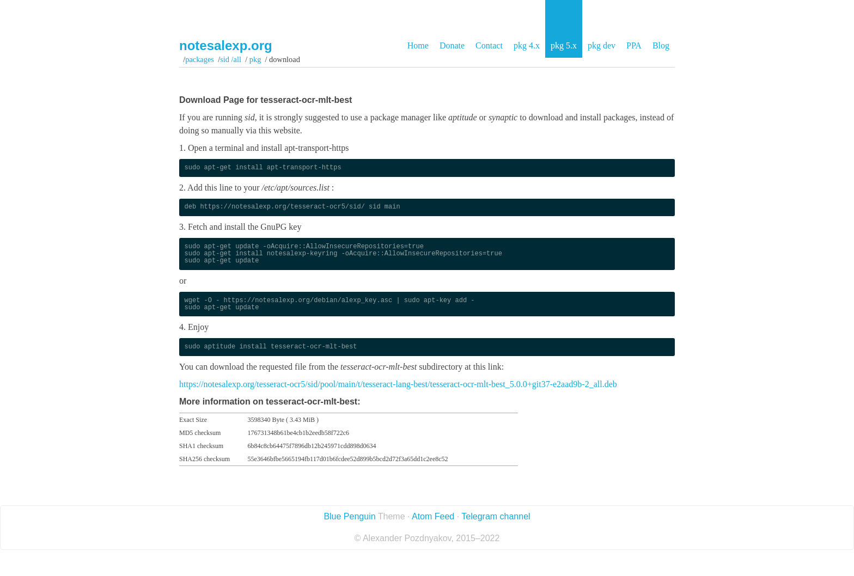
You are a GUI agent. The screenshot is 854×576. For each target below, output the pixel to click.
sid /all (230, 59)
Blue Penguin (349, 516)
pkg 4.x (527, 45)
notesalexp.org (225, 45)
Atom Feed (433, 516)
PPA (634, 45)
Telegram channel (495, 516)
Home (418, 45)
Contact (489, 45)
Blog (660, 45)
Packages (199, 59)
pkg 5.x (564, 45)
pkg (255, 59)
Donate (452, 45)
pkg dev (601, 45)
